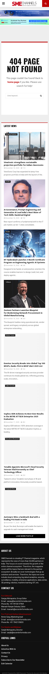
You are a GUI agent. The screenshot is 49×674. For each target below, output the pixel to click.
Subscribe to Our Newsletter (13, 660)
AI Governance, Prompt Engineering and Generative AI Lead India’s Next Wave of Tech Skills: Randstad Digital (22, 212)
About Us (5, 645)
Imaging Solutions (11, 134)
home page (13, 82)
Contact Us (5, 653)
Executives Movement (12, 439)
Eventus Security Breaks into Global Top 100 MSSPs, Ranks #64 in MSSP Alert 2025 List (24, 365)
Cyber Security (10, 385)
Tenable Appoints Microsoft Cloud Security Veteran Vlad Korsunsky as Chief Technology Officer (24, 469)
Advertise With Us (8, 649)
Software (8, 282)
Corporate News (10, 489)
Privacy (4, 656)
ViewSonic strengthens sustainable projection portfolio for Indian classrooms (23, 164)
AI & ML (8, 181)
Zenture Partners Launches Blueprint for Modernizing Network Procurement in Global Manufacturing (23, 313)
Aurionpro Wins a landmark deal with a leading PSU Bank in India (22, 518)
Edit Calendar (6, 664)
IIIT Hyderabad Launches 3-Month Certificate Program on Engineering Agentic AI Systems (24, 261)
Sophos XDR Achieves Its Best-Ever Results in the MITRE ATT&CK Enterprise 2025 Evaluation (24, 416)
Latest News (10, 126)
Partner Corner (10, 335)
